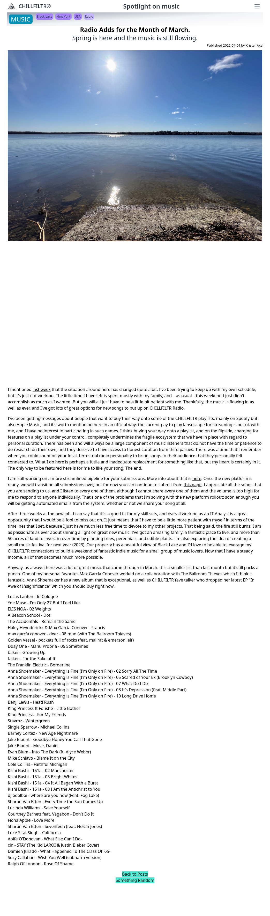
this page (192, 485)
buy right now (100, 586)
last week (42, 389)
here (196, 478)
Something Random (135, 880)
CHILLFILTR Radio (167, 408)
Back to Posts (135, 874)
